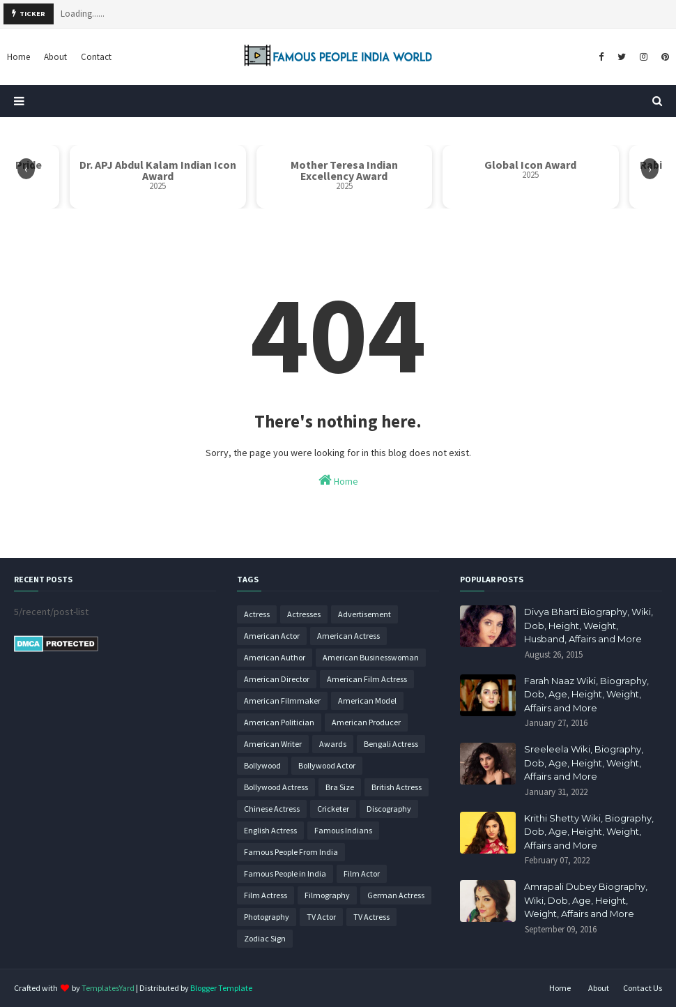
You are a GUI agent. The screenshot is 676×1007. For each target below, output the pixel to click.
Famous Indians (343, 830)
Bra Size (339, 787)
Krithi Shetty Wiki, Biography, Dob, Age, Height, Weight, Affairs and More (589, 831)
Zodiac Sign (265, 938)
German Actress (395, 895)
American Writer (273, 744)
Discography (389, 808)
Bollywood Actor (326, 765)
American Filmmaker (282, 700)
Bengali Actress (391, 744)
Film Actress (265, 895)
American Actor (272, 635)
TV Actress (371, 916)
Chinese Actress (272, 808)
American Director (276, 679)
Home (338, 480)
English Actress (270, 830)
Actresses (304, 614)
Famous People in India (285, 873)
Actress (257, 614)
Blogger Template (221, 988)
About (598, 988)
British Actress (396, 787)
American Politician (279, 722)
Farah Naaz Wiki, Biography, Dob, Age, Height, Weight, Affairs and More (586, 694)
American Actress (348, 635)
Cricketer (333, 808)
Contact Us (642, 988)
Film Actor (362, 873)
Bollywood (262, 765)
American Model (367, 700)
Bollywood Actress (276, 787)
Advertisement (364, 614)
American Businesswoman (371, 657)
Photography (266, 916)
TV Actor (321, 916)
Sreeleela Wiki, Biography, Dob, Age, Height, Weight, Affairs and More (583, 762)
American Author (274, 657)
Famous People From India (291, 852)
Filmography (327, 895)
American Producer (366, 722)
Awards (332, 744)
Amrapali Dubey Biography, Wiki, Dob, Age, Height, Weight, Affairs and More (585, 900)
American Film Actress (367, 679)
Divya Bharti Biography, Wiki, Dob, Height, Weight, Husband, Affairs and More (588, 625)
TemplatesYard (108, 988)
